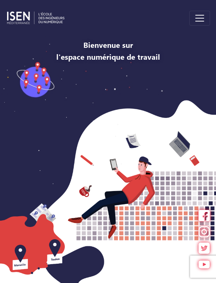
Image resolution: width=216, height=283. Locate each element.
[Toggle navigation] (199, 18)
